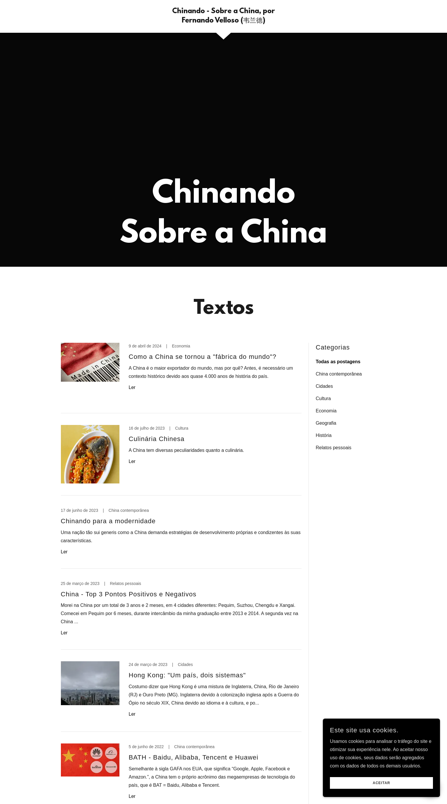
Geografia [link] (326, 423)
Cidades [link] (324, 386)
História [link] (324, 435)
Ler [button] (132, 387)
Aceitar (381, 783)
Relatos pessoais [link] (334, 447)
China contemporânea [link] (339, 373)
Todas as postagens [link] (338, 361)
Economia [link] (326, 410)
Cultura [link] (323, 398)
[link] (223, 20)
